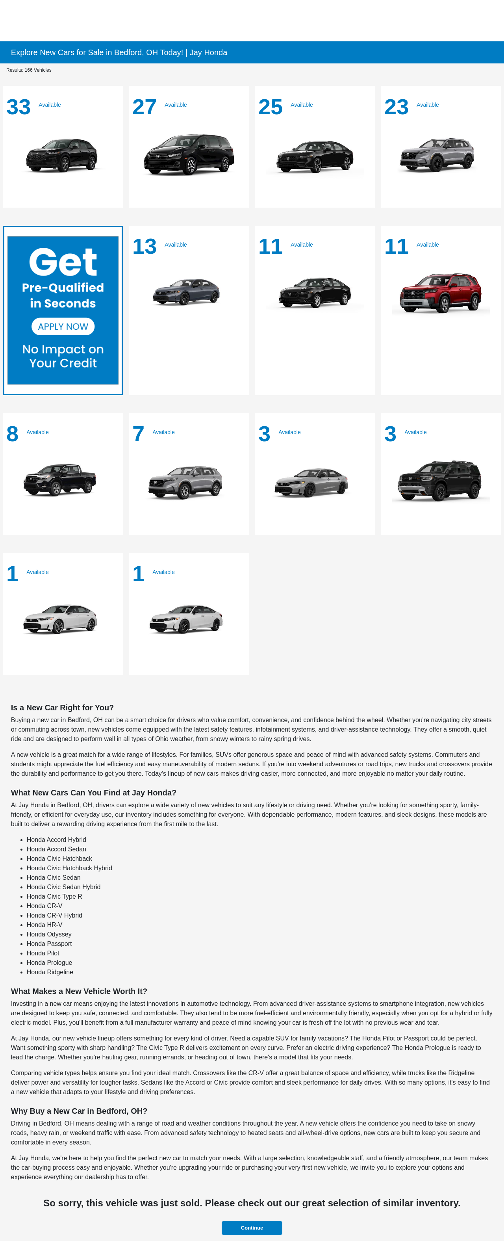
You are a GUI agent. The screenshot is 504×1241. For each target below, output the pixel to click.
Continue (252, 1228)
